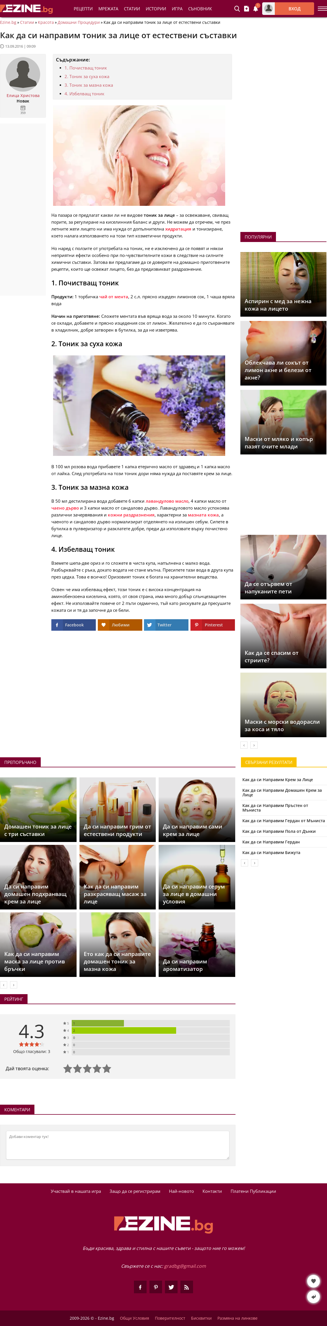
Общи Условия (134, 1318)
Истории (156, 8)
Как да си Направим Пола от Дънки (279, 831)
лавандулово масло (167, 501)
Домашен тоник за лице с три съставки (38, 830)
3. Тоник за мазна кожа (89, 85)
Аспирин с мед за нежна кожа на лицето (278, 304)
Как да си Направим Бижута (271, 852)
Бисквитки (201, 1318)
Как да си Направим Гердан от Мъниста (283, 820)
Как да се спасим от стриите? (272, 656)
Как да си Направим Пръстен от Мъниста (275, 808)
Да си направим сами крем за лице (192, 830)
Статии (132, 8)
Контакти (212, 1191)
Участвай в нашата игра (76, 1191)
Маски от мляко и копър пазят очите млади (279, 442)
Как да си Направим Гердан (271, 842)
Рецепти (83, 8)
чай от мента (113, 296)
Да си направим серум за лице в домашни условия (194, 894)
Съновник (200, 8)
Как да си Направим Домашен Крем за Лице (282, 792)
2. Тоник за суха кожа (87, 76)
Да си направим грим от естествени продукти (117, 830)
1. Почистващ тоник (86, 68)
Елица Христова (23, 96)
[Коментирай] (117, 1145)
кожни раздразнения (131, 515)
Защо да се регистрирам (135, 1191)
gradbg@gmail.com (185, 1266)
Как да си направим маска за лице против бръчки (34, 961)
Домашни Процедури (79, 22)
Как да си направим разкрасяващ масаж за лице (115, 894)
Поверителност (170, 1318)
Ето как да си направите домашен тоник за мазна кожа (117, 961)
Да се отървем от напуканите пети (268, 587)
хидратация (178, 229)
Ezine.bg (8, 22)
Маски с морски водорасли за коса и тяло (282, 725)
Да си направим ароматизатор (185, 965)
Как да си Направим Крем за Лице (277, 779)
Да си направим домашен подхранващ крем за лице (35, 894)
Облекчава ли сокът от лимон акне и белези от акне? (278, 370)
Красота (46, 22)
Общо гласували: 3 (31, 1051)
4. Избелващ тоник (84, 93)
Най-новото (181, 1191)
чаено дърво (65, 508)
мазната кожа (203, 515)
